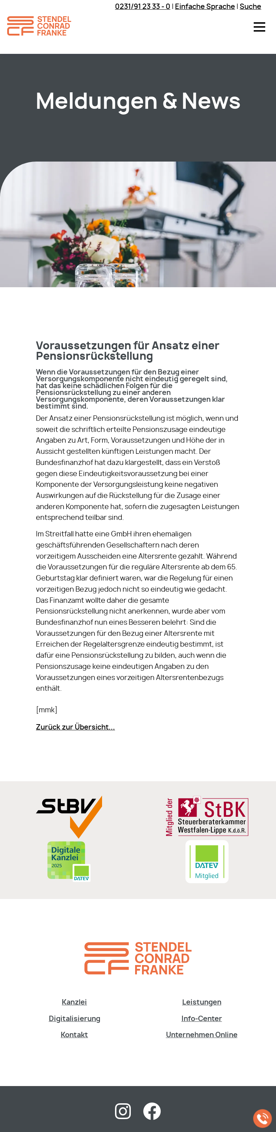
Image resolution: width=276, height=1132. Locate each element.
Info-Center (201, 1019)
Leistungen (201, 1002)
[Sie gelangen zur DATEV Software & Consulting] (207, 881)
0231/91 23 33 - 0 (142, 7)
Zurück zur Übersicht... (75, 727)
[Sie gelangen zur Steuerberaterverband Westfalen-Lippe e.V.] (69, 836)
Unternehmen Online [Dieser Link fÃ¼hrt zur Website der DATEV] (202, 1035)
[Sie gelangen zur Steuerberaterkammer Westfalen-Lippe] (207, 834)
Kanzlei (74, 1002)
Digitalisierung (74, 1019)
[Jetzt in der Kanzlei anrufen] (262, 1118)
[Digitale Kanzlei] (69, 881)
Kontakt (74, 1035)
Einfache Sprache (205, 7)
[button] (259, 27)
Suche (250, 7)
